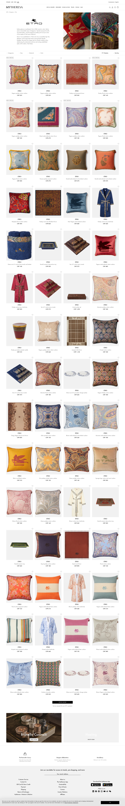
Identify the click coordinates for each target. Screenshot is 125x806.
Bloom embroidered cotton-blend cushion (76, 435)
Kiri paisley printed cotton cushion (48, 478)
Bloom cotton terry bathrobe (76, 521)
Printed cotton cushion (105, 350)
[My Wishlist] (115, 7)
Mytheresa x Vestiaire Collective (23, 794)
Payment (23, 787)
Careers (62, 789)
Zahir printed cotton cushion (48, 435)
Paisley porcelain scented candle (19, 350)
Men (12, 2)
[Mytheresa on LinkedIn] (93, 791)
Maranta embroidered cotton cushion (105, 435)
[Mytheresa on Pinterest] (99, 791)
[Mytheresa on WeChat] (110, 791)
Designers (11, 12)
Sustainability (62, 784)
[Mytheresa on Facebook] (96, 791)
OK (110, 802)
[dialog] (62, 802)
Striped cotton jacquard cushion (19, 649)
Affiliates (62, 794)
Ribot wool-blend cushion (19, 478)
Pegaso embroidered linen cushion (48, 606)
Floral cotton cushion (105, 564)
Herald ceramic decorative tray (48, 264)
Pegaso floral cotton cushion (105, 136)
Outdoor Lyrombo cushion (48, 692)
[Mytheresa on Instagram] (102, 791)
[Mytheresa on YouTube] (104, 791)
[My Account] (112, 7)
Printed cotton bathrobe (48, 649)
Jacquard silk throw (77, 350)
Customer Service (23, 779)
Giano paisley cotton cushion (76, 478)
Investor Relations (62, 792)
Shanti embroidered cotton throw (48, 136)
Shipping (23, 789)
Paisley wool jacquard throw (76, 93)
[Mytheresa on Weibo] (107, 791)
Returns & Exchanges (23, 792)
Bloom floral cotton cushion (19, 521)
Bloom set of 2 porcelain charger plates (76, 392)
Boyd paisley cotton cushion (48, 564)
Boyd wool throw (76, 564)
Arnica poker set (76, 307)
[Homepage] (14, 7)
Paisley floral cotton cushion (105, 93)
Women (8, 2)
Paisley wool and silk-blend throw (48, 221)
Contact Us (23, 782)
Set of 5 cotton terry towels (77, 264)
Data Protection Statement (71, 802)
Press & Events (62, 787)
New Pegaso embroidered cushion (77, 221)
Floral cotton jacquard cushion (19, 606)
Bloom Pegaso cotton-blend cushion (105, 692)
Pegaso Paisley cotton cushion (105, 392)
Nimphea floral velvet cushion (19, 221)
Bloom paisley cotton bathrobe (77, 606)
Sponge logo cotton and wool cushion (105, 478)
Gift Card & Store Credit (23, 784)
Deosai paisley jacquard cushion (48, 179)
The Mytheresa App (62, 782)
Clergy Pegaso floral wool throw (19, 435)
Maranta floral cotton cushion (48, 392)
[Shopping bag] (118, 7)
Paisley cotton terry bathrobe (105, 221)
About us (62, 779)
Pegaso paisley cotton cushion (19, 93)
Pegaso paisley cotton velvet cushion (48, 350)
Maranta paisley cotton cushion (105, 307)
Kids (15, 2)
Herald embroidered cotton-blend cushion (77, 179)
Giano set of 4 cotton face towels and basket (19, 264)
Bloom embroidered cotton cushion (105, 649)
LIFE (18, 2)
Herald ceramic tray (19, 564)
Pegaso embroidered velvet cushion (105, 264)
